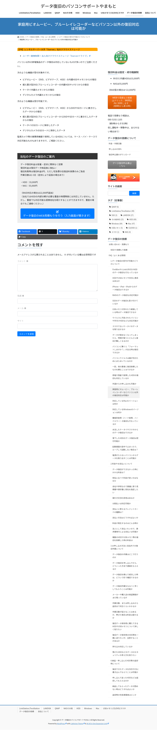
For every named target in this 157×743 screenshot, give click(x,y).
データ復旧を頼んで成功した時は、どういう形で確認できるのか (125, 577)
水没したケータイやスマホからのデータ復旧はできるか (125, 431)
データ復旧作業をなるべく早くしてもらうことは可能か (125, 587)
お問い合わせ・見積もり (119, 244)
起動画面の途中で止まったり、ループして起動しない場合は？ (125, 448)
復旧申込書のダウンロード (120, 154)
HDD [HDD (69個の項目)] (132, 219)
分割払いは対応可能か (121, 503)
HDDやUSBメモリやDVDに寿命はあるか (125, 279)
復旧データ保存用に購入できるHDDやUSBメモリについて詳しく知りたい (125, 626)
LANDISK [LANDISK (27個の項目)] (128, 215)
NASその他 (68, 708)
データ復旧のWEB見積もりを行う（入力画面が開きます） (57, 213)
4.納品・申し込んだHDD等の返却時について (124, 662)
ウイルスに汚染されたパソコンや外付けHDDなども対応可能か (125, 319)
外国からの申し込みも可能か (124, 383)
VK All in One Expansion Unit (97, 723)
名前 (20, 295)
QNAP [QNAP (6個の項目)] (115, 207)
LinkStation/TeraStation (29, 708)
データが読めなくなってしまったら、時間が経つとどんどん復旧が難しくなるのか (125, 338)
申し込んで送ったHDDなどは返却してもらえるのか (125, 679)
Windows (88, 708)
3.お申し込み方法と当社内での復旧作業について (124, 547)
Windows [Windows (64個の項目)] (117, 223)
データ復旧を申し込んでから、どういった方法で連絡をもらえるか (125, 566)
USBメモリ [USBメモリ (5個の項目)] (117, 228)
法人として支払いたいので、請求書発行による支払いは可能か (125, 530)
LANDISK (47, 708)
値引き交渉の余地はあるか (123, 498)
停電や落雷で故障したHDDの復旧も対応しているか (125, 377)
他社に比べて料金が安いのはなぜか (125, 479)
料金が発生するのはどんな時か (125, 523)
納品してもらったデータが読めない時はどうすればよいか (125, 687)
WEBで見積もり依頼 (119, 249)
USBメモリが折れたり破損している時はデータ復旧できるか (125, 310)
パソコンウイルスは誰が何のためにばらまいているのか (125, 359)
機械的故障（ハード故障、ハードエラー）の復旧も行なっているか (125, 421)
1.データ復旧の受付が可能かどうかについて (124, 262)
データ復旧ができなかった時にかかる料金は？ (125, 471)
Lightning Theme (77, 723)
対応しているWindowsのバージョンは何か (125, 411)
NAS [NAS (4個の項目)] (128, 232)
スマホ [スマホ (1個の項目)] (115, 232)
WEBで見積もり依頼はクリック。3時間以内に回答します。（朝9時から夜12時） (122, 102)
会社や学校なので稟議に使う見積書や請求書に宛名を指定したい (125, 489)
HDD (78, 708)
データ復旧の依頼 (117, 238)
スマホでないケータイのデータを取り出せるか (125, 328)
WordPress (61, 723)
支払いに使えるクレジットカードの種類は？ (125, 510)
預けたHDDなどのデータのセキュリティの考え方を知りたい (125, 653)
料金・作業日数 (115, 143)
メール (21, 308)
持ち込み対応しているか (122, 646)
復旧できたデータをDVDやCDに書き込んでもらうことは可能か (125, 670)
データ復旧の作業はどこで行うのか (125, 556)
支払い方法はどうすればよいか (125, 517)
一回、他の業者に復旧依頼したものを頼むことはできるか (125, 368)
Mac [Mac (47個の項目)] (131, 223)
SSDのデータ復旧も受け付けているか (125, 302)
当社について (43, 711)
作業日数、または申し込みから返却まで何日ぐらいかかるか (125, 604)
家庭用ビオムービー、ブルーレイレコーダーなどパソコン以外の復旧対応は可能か (125, 392)
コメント (22, 261)
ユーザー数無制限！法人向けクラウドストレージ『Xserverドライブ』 (56, 55)
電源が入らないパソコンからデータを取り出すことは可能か (125, 456)
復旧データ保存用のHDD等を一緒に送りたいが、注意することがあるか (125, 638)
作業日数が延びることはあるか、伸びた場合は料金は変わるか (125, 614)
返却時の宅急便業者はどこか (124, 695)
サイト (20, 320)
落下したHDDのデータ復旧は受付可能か (125, 439)
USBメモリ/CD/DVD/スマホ (114, 708)
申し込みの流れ (115, 149)
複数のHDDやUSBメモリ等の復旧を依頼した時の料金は (125, 538)
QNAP (57, 708)
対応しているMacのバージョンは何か (125, 402)
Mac (97, 708)
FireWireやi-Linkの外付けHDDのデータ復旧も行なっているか (125, 271)
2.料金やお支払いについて (121, 463)
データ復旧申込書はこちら (122, 164)
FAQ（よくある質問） (118, 255)
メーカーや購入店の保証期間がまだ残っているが (125, 596)
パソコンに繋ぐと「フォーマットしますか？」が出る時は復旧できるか (125, 349)
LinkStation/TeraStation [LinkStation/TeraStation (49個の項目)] (123, 211)
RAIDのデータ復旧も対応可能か (125, 295)
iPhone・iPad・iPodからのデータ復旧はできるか (124, 288)
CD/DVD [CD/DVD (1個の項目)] (132, 228)
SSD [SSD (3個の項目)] (114, 215)
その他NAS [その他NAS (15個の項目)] (118, 219)
